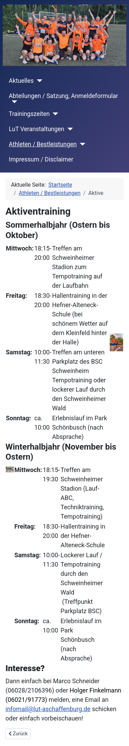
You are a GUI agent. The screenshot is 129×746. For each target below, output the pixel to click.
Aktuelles (21, 80)
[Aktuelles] (38, 80)
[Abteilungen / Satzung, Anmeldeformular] (13, 101)
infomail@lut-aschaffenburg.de (48, 709)
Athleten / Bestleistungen (43, 144)
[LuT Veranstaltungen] (68, 129)
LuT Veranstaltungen (36, 129)
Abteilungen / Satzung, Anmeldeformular (63, 95)
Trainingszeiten (29, 113)
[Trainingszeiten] (54, 113)
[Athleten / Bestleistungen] (81, 144)
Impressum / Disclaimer (41, 159)
